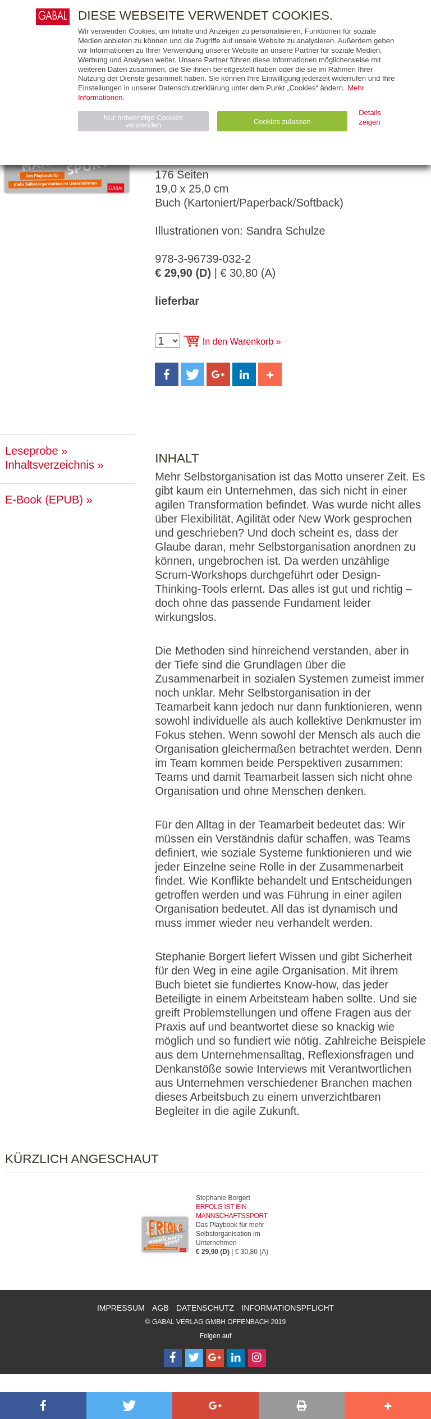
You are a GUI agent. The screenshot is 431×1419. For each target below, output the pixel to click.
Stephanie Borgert (223, 1198)
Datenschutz (205, 1307)
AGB (160, 1307)
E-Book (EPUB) (44, 499)
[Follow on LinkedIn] (236, 1358)
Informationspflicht (287, 1307)
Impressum (121, 1307)
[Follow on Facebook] (173, 1358)
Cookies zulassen (282, 121)
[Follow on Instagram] (257, 1358)
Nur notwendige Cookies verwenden (143, 121)
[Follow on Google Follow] (215, 1358)
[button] (166, 374)
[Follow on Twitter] (194, 1358)
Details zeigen (370, 117)
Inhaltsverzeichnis (49, 465)
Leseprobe (31, 451)
